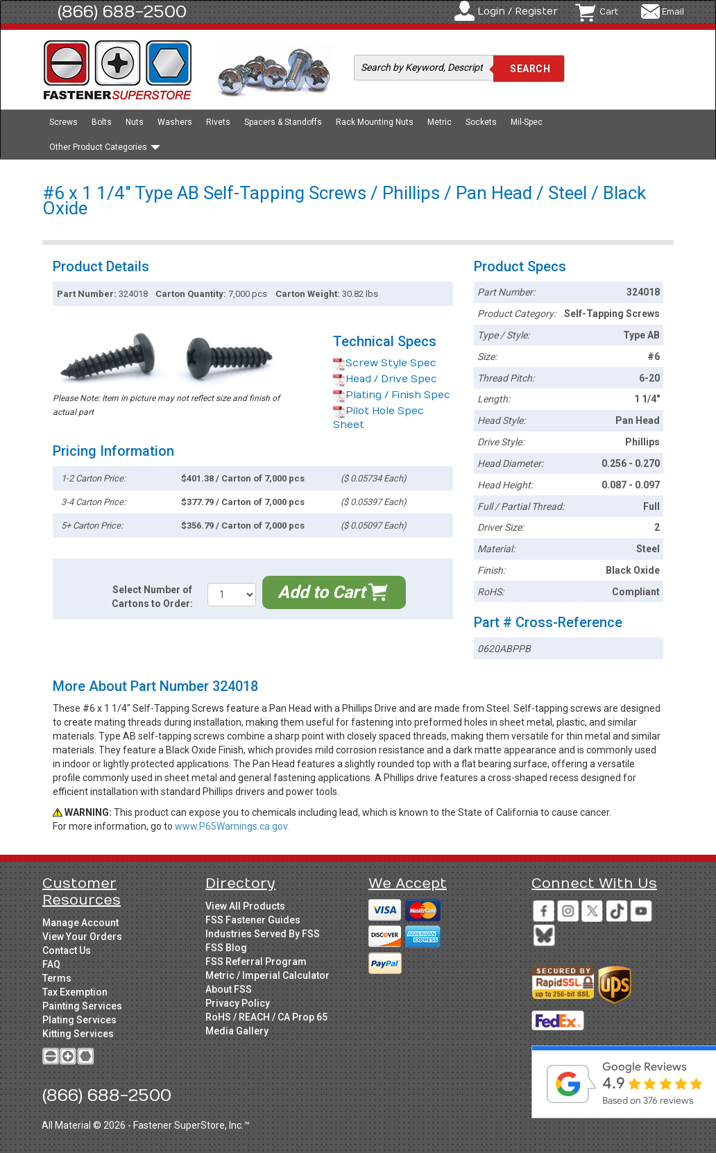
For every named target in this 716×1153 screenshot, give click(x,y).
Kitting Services (78, 1033)
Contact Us (66, 950)
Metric (439, 122)
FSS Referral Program (256, 961)
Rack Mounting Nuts (375, 122)
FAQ (51, 964)
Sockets (481, 122)
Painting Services (82, 1005)
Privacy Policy (237, 1003)
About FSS (228, 989)
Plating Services (79, 1019)
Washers (174, 122)
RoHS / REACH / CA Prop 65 (266, 1017)
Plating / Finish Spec (391, 395)
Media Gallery (236, 1030)
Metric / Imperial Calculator (267, 975)
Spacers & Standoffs (283, 122)
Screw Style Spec (384, 363)
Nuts (135, 122)
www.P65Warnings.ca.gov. (232, 826)
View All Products (245, 906)
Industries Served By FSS (262, 933)
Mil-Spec (527, 122)
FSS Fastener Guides (252, 919)
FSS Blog (226, 947)
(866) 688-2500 (122, 12)
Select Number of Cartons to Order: (152, 596)
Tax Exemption (75, 992)
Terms (56, 978)
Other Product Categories (104, 147)
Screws (63, 122)
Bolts (102, 122)
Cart (608, 12)
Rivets (218, 122)
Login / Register (517, 11)
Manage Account (80, 922)
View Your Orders (82, 936)
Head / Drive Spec (385, 379)
